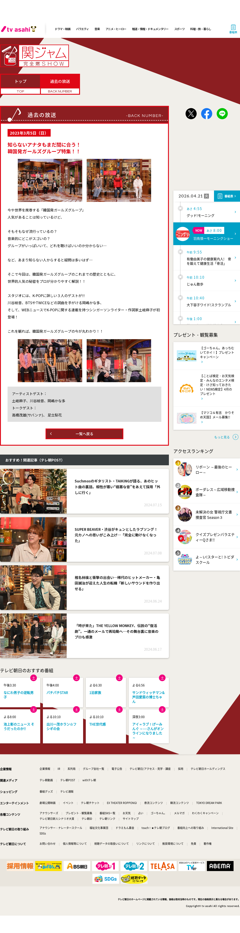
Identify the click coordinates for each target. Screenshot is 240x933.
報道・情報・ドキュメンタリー (150, 29)
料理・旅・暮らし (200, 29)
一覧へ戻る (84, 433)
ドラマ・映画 (62, 29)
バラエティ (82, 29)
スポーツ (179, 29)
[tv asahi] (19, 29)
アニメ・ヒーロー (116, 29)
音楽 (97, 29)
